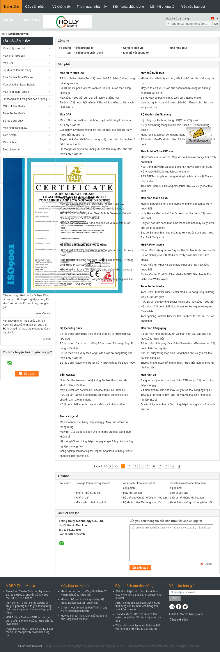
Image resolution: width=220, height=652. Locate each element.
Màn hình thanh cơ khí (16, 91)
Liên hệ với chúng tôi (136, 52)
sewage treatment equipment (93, 483)
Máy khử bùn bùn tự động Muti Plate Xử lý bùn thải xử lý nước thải (84, 593)
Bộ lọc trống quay (13, 120)
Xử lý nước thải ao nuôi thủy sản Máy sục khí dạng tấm (92, 404)
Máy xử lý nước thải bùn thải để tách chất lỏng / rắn (90, 97)
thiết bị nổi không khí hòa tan (187, 497)
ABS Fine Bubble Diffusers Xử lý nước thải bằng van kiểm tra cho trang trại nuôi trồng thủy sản (137, 606)
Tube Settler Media (14, 113)
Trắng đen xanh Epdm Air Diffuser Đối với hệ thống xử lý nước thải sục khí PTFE (137, 629)
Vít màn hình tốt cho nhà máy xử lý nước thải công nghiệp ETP (177, 390)
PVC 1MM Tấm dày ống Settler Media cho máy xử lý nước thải (177, 301)
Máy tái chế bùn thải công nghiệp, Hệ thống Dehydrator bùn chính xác (82, 601)
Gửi (174, 598)
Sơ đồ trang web (191, 614)
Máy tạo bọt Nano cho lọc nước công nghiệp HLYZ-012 (92, 203)
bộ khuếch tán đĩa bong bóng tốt (142, 502)
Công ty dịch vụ (133, 47)
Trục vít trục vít (11, 149)
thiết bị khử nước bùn (88, 492)
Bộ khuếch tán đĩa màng (17, 70)
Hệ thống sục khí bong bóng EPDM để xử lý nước (170, 120)
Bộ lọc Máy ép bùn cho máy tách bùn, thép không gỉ (171, 97)
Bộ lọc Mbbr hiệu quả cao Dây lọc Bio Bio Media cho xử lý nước (178, 250)
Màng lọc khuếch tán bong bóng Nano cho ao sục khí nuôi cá (176, 134)
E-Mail (173, 614)
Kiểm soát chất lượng (128, 6)
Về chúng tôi (61, 6)
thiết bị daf (82, 497)
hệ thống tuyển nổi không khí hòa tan (145, 497)
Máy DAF (8, 63)
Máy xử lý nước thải (14, 48)
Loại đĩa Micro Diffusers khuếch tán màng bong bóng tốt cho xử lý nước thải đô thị (138, 617)
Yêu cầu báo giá (193, 6)
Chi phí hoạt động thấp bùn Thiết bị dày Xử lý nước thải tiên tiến (84, 609)
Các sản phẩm (35, 6)
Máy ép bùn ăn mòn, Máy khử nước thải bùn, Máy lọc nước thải (84, 617)
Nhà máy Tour (178, 47)
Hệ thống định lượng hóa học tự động (25, 99)
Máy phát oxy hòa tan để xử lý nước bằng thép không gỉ (92, 208)
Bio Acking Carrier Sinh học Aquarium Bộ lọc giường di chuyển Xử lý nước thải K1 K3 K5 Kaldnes (28, 595)
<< (116, 466)
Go (216, 23)
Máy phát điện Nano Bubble (19, 84)
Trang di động (178, 619)
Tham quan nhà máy (92, 6)
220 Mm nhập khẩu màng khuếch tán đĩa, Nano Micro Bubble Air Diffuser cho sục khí (138, 595)
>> (172, 466)
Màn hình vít (10, 142)
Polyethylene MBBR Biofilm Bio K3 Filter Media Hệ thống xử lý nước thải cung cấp (29, 632)
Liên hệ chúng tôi (162, 6)
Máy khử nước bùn (14, 55)
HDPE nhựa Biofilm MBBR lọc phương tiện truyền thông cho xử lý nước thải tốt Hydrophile (29, 621)
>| (179, 466)
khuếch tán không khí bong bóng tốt (191, 502)
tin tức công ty (30, 19)
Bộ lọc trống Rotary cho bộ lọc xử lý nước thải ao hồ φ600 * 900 (97, 362)
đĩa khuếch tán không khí (91, 502)
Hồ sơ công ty (85, 47)
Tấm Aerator (10, 135)
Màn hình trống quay (15, 127)
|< (110, 466)
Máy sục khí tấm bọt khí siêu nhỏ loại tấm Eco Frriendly (92, 390)
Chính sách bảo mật (30, 646)
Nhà (2, 33)
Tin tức (9, 19)
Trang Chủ (11, 6)
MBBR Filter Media (14, 106)
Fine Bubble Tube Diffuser (18, 77)
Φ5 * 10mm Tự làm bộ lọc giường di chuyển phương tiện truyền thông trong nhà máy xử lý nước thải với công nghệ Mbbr (28, 607)
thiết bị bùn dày (179, 492)
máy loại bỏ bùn (132, 492)
